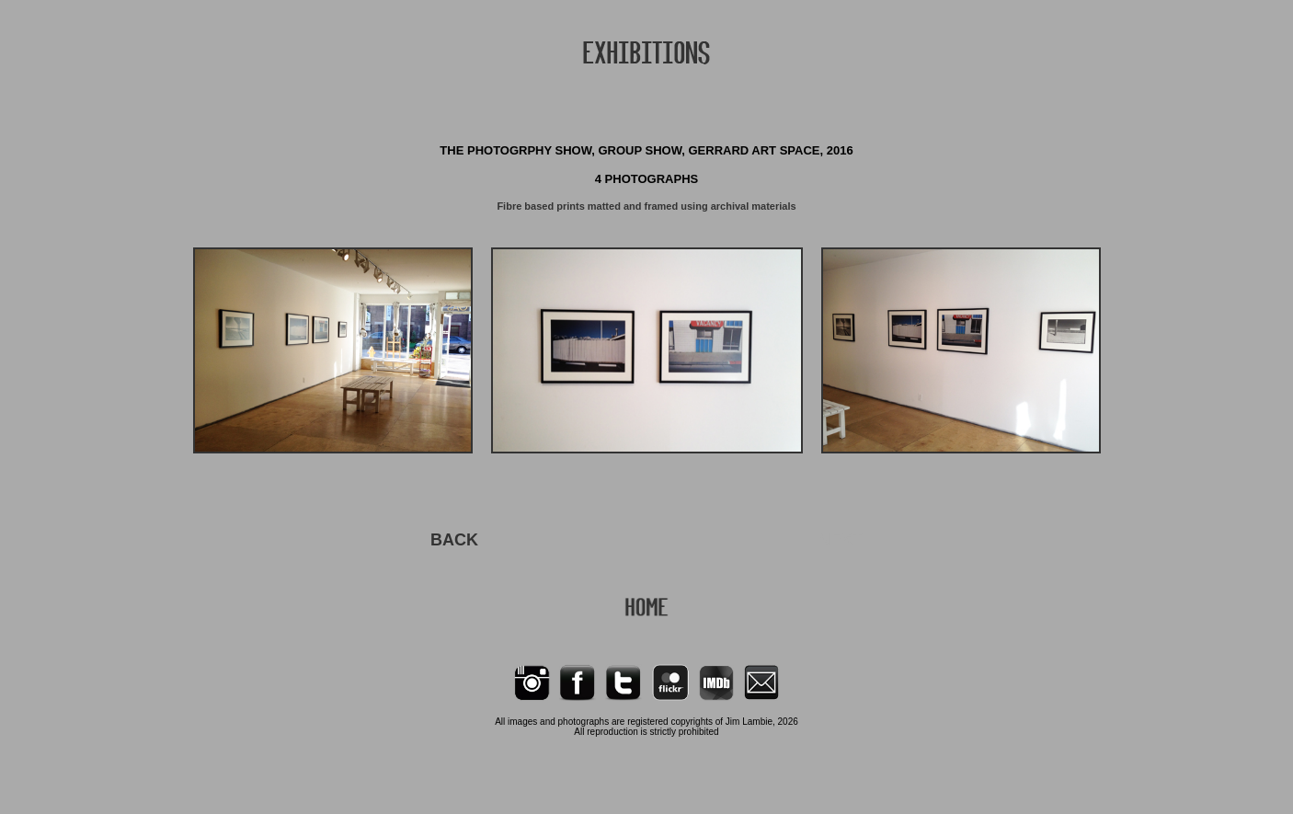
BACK (454, 540)
